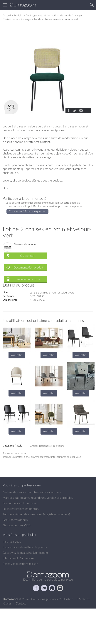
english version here (56, 514)
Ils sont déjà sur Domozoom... (21, 503)
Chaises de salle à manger (17, 19)
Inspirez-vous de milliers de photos (25, 547)
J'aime (9, 110)
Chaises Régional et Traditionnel (47, 445)
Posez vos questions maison (20, 564)
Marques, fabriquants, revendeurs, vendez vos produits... (38, 498)
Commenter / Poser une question (27, 211)
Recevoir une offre (28, 279)
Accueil (7, 15)
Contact (21, 603)
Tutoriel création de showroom (22, 514)
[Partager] (68, 111)
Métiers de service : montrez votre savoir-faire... (33, 492)
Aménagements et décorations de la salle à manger (54, 15)
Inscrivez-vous (12, 542)
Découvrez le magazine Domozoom (25, 553)
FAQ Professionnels (15, 520)
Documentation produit (28, 267)
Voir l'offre (16, 355)
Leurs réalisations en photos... (21, 509)
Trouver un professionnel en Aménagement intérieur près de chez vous (42, 456)
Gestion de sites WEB (17, 525)
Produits (18, 15)
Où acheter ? (28, 256)
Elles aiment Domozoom (18, 558)
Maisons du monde (25, 244)
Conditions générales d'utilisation (52, 599)
